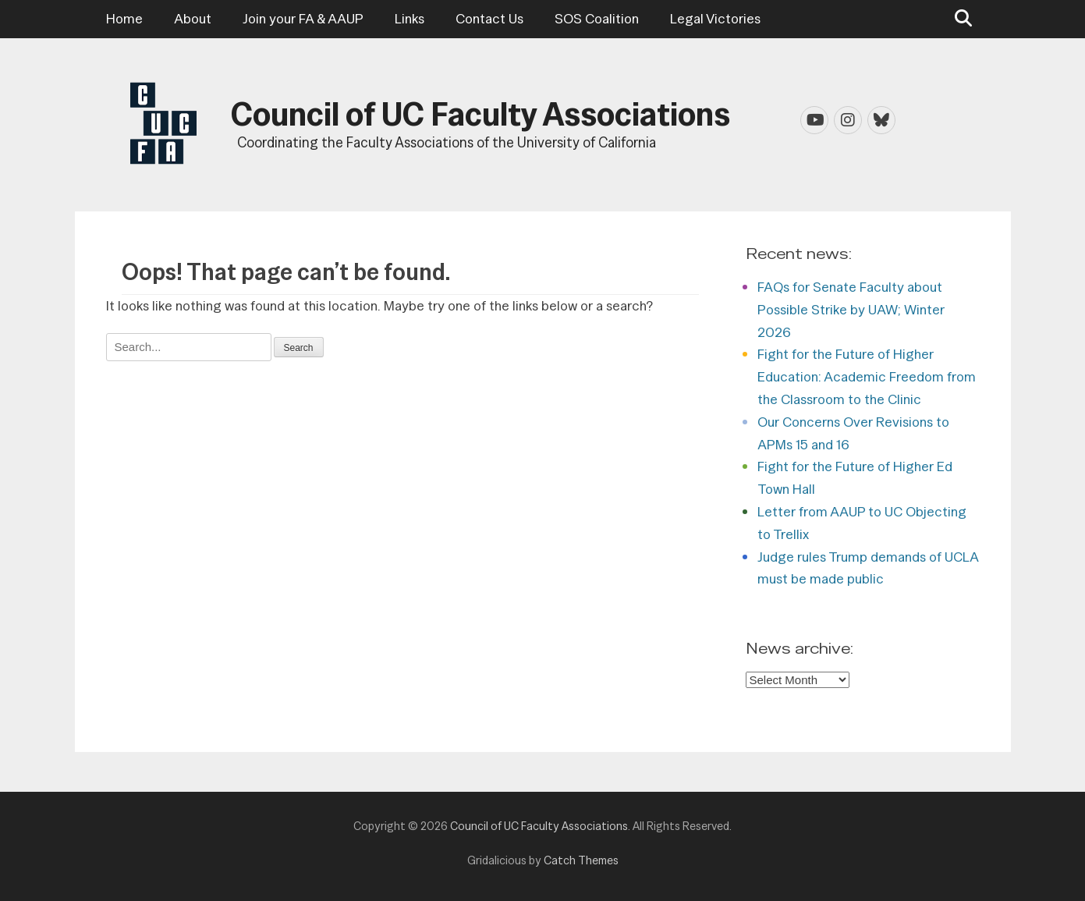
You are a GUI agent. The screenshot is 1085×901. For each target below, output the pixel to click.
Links (409, 18)
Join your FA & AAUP (303, 18)
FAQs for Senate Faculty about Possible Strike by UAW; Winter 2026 (851, 309)
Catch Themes (581, 860)
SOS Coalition (597, 18)
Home (124, 18)
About (192, 18)
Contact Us (489, 18)
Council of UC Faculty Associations (480, 114)
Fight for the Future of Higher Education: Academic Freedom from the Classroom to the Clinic (866, 376)
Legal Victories (715, 18)
